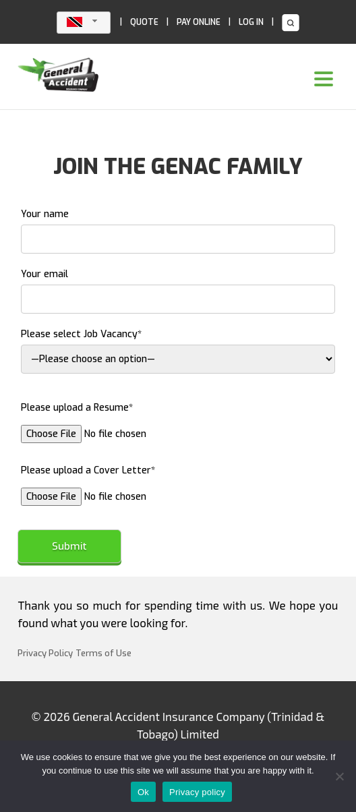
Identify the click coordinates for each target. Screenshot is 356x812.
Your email (177, 291)
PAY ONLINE (198, 22)
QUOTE (144, 22)
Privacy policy (197, 792)
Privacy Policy (45, 653)
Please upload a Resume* (127, 420)
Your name (177, 231)
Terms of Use (103, 653)
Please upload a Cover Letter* (127, 483)
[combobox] (84, 22)
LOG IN (251, 22)
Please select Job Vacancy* (177, 351)
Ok (143, 792)
